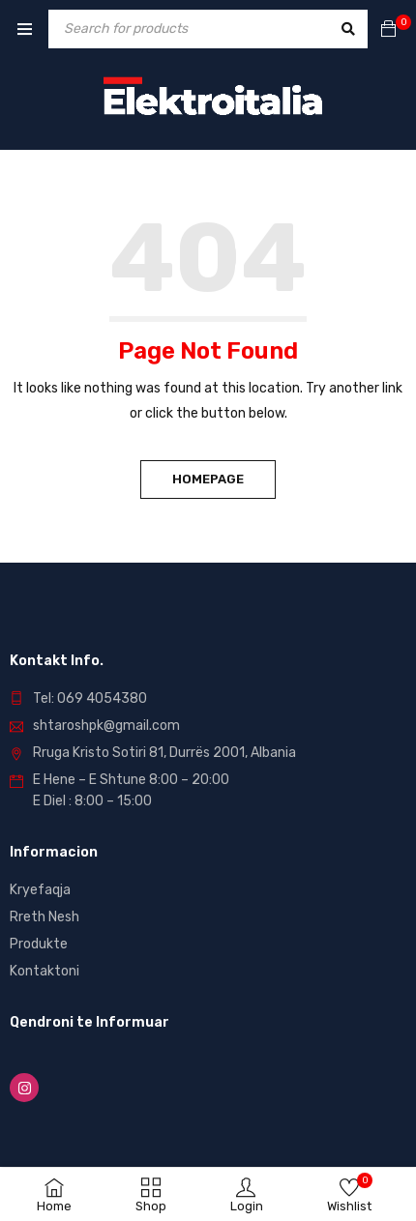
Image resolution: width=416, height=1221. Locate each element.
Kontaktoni (44, 971)
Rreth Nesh (44, 917)
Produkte (39, 944)
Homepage (208, 479)
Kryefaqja (40, 890)
